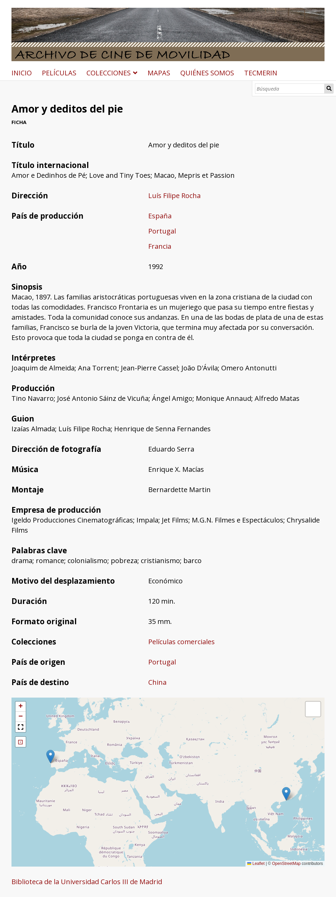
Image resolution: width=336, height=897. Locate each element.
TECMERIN (260, 72)
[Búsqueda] (290, 88)
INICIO (21, 72)
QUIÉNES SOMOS (207, 72)
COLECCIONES (108, 72)
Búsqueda (329, 88)
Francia (159, 246)
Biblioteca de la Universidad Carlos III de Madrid (86, 881)
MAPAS (159, 72)
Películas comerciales (181, 641)
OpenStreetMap (286, 863)
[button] (50, 756)
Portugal (162, 231)
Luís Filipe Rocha (174, 195)
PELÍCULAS (59, 72)
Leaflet (255, 863)
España (160, 215)
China (157, 682)
